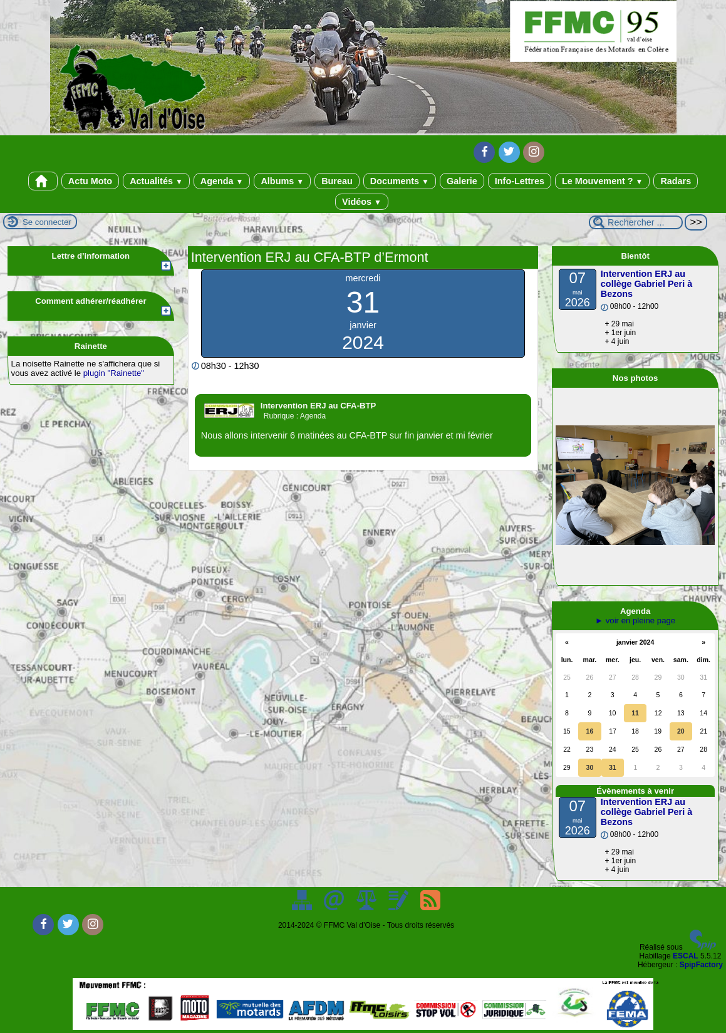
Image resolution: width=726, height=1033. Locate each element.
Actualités (156, 181)
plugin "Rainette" (113, 373)
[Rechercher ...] (636, 222)
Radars (675, 181)
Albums (282, 181)
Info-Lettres (519, 181)
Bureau (337, 181)
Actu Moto (90, 181)
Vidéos (361, 202)
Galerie (462, 181)
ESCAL (685, 956)
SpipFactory (701, 964)
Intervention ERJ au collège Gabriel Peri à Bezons (646, 284)
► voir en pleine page (635, 620)
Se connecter (47, 222)
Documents (399, 181)
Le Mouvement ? (602, 181)
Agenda (222, 181)
